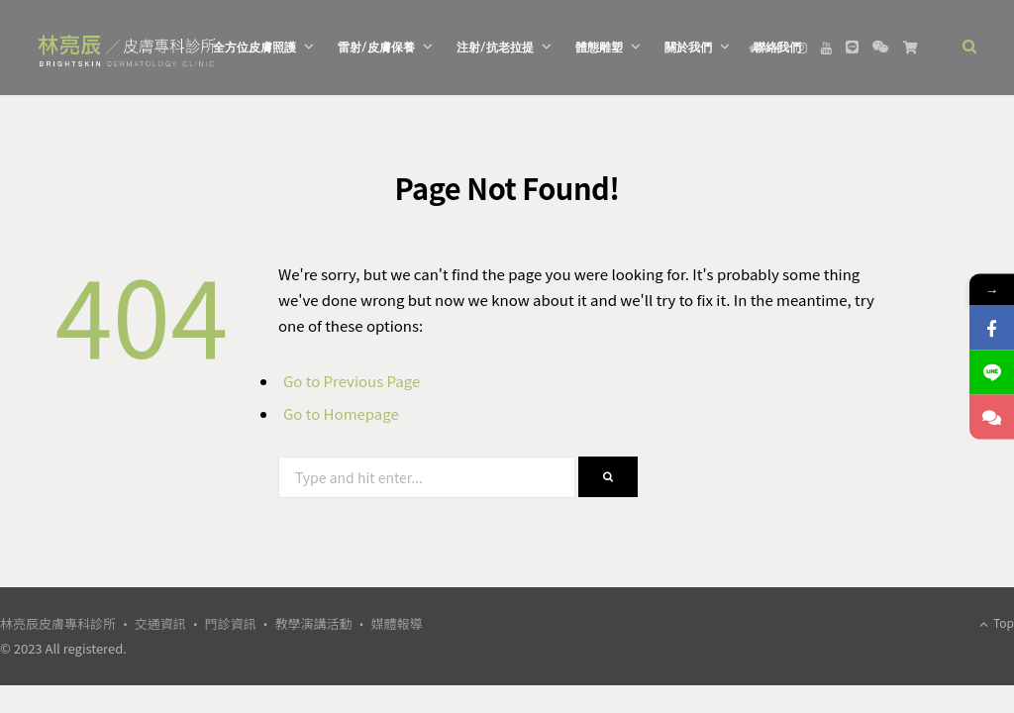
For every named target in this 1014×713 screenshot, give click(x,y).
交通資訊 (160, 623)
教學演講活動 (314, 623)
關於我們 (688, 47)
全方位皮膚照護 (254, 47)
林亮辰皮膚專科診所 (58, 623)
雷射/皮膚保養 (376, 47)
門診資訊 (230, 623)
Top (996, 622)
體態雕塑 (599, 47)
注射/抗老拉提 (495, 47)
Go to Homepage (341, 413)
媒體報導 (396, 623)
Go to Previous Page (351, 380)
